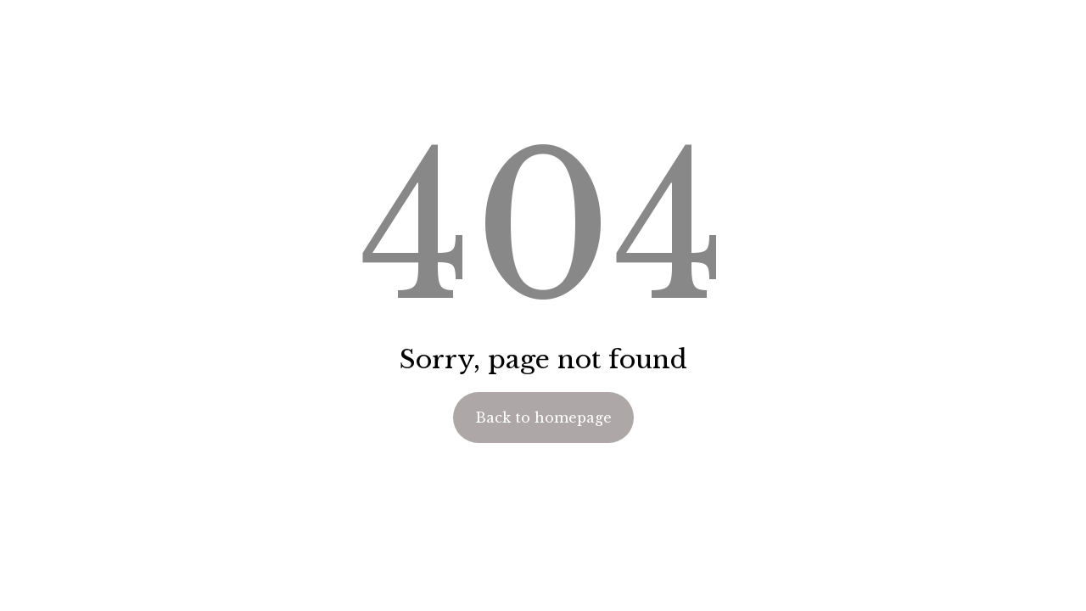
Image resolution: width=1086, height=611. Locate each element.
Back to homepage (543, 417)
